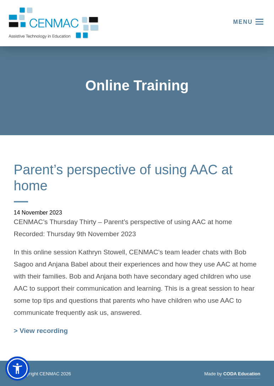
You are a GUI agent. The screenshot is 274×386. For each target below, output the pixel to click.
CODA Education (241, 375)
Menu (243, 22)
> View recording (41, 331)
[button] (17, 368)
